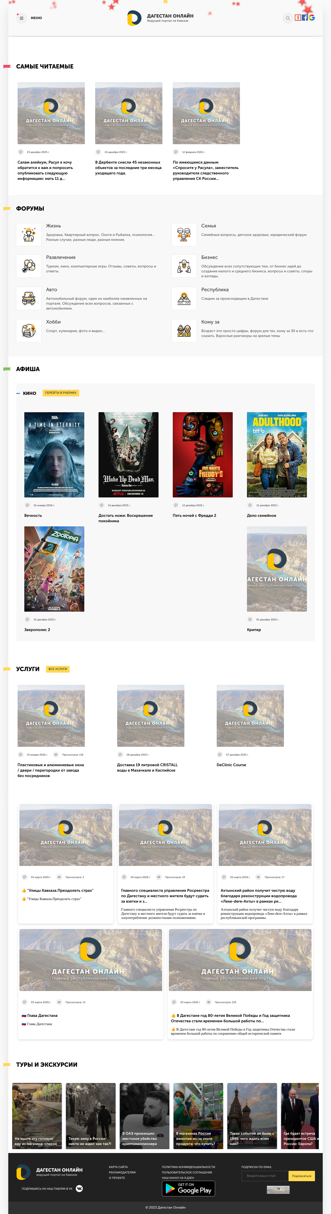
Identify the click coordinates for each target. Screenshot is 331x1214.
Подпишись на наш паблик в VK (47, 1188)
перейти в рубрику (61, 393)
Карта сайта (118, 1167)
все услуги (58, 669)
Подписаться (301, 1176)
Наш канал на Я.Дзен (178, 1178)
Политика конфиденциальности (188, 1167)
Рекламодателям (122, 1172)
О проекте (117, 1178)
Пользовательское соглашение (187, 1172)
